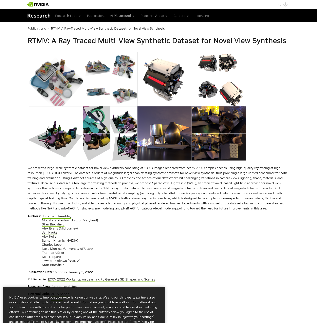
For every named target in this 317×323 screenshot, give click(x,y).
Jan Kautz (49, 232)
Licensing (202, 16)
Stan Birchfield (53, 224)
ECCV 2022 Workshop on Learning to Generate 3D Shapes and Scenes (101, 279)
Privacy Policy (81, 321)
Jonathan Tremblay (56, 216)
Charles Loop (52, 244)
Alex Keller (50, 236)
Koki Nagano (51, 257)
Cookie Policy (107, 321)
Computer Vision (64, 287)
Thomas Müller (53, 253)
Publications (96, 16)
